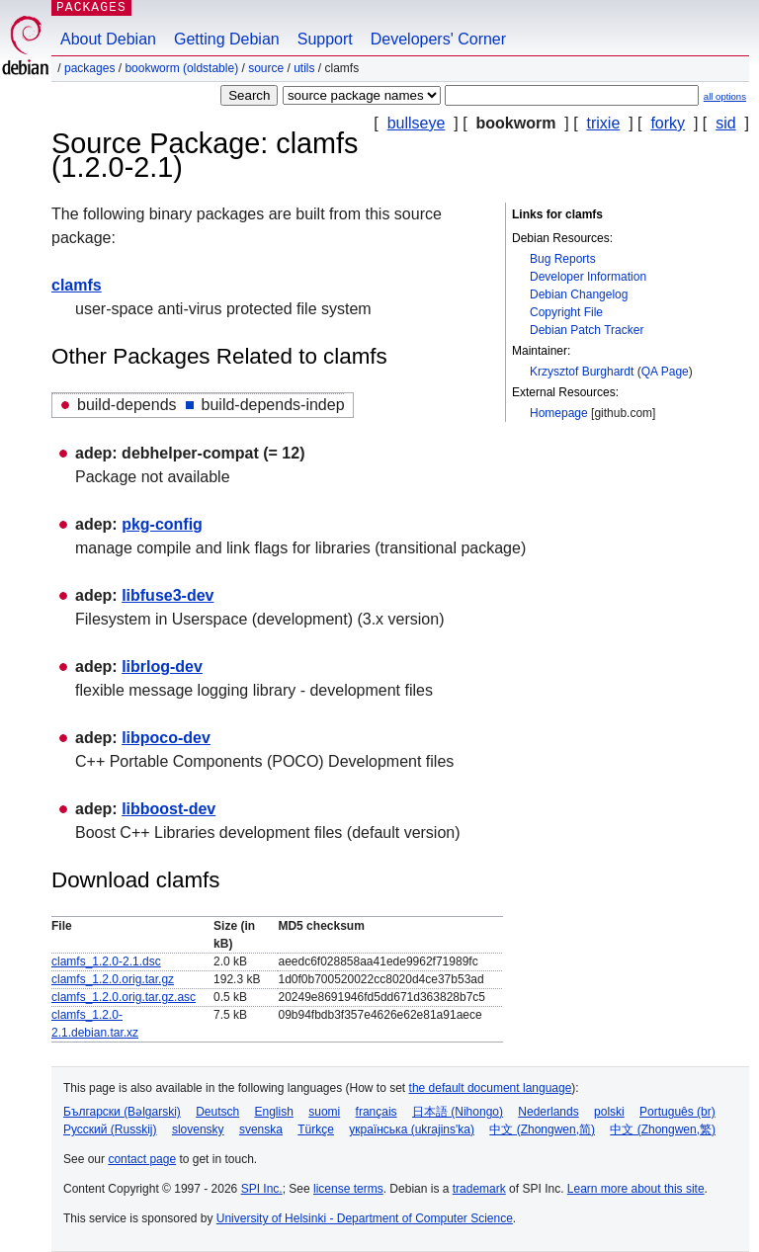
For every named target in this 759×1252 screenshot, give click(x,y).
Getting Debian (227, 39)
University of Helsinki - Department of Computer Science (364, 1218)
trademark (479, 1189)
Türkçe (315, 1129)
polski (609, 1112)
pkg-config (162, 524)
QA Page (665, 371)
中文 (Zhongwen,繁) (663, 1129)
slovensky (198, 1129)
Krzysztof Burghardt (581, 371)
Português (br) (677, 1112)
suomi (324, 1112)
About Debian (108, 39)
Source (266, 68)
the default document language (490, 1088)
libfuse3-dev (167, 595)
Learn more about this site (636, 1189)
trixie (604, 123)
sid (725, 123)
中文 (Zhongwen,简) (542, 1129)
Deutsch (217, 1112)
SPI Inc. (262, 1189)
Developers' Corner (438, 39)
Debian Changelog (579, 294)
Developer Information (588, 277)
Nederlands (548, 1112)
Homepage (559, 413)
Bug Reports (563, 259)
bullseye (416, 123)
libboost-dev (168, 808)
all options (725, 96)
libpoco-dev (166, 737)
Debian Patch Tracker (586, 330)
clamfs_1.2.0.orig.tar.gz (112, 979)
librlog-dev (162, 666)
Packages (89, 68)
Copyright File (566, 312)
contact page (142, 1159)
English (274, 1112)
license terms (348, 1189)
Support (325, 39)
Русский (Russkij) (110, 1129)
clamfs (76, 285)
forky (667, 123)
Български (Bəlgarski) (122, 1112)
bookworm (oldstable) (181, 68)
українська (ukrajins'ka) (411, 1129)
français (376, 1112)
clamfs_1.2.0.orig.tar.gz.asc (123, 997)
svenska (261, 1129)
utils (304, 68)
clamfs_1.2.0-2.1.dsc (106, 961)
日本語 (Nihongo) (457, 1112)
